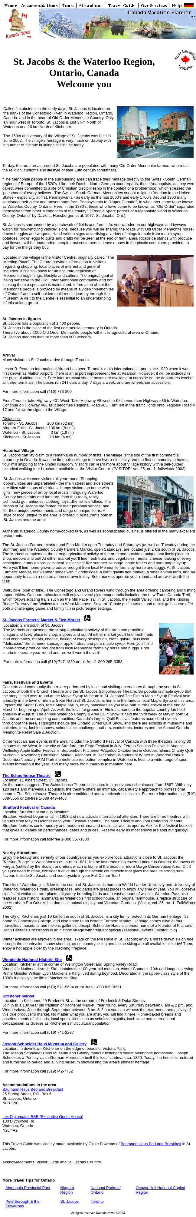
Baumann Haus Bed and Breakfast (32, 1089)
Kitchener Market (18, 996)
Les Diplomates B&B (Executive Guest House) (42, 1116)
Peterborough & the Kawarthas (22, 1203)
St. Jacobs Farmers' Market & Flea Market (41, 620)
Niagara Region (67, 1190)
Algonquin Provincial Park (27, 1187)
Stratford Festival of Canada (28, 807)
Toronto (96, 1201)
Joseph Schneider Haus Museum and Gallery (44, 1044)
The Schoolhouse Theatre (26, 775)
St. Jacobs (69, 1201)
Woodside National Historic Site (32, 959)
